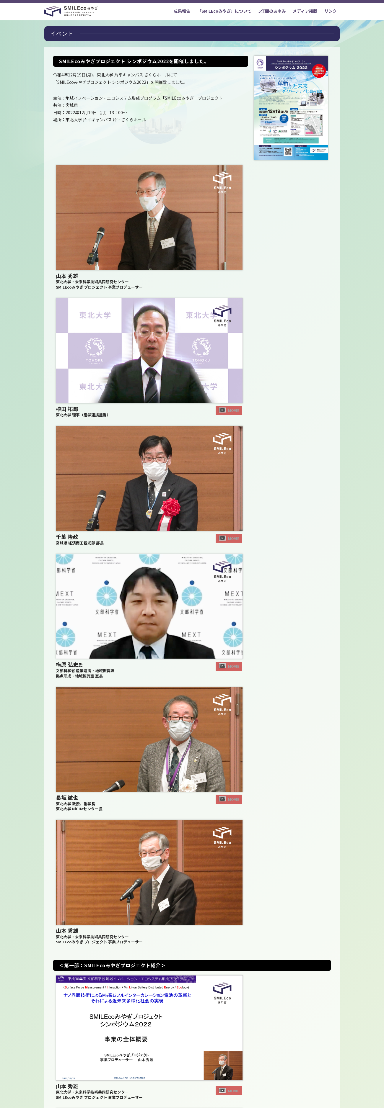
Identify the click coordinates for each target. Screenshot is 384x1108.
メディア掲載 (305, 11)
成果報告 (182, 11)
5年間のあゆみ (272, 11)
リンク (330, 11)
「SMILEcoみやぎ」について (224, 11)
